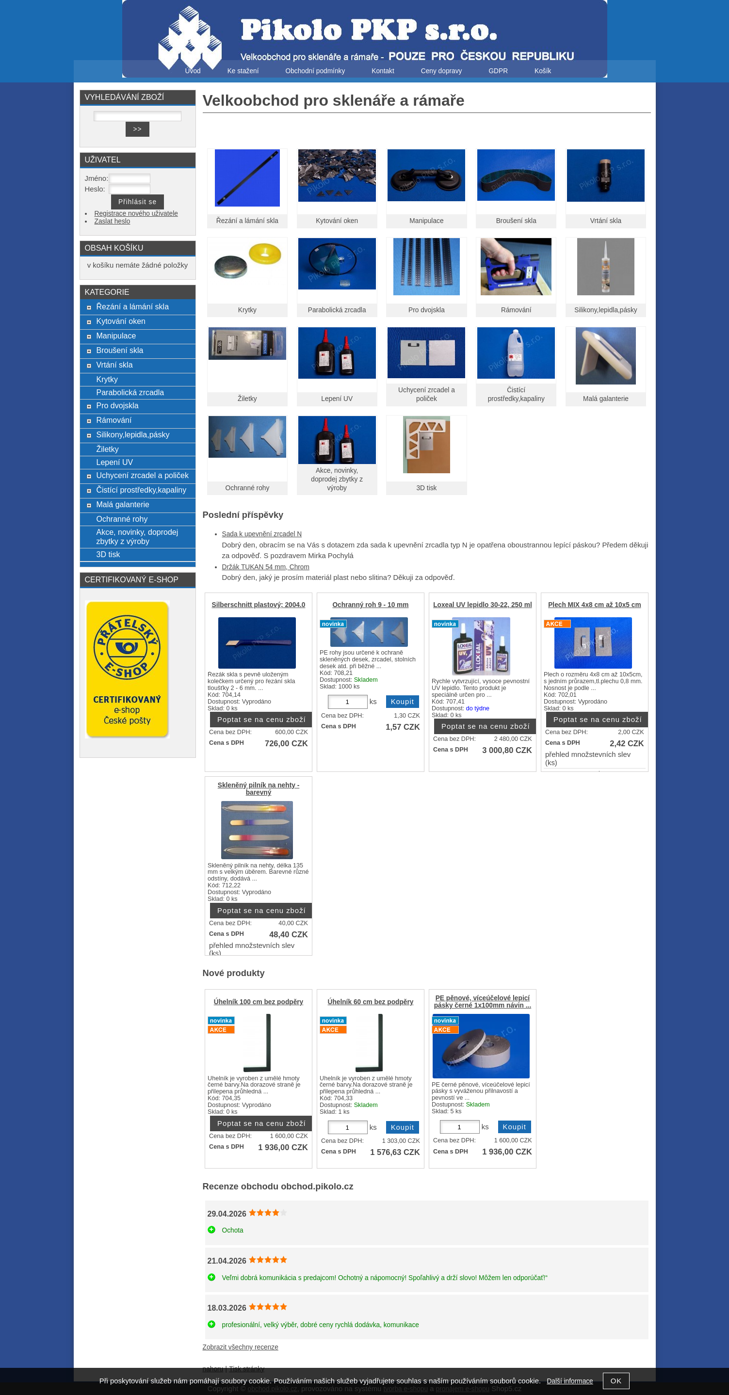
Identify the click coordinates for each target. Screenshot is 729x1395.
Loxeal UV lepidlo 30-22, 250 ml (482, 605)
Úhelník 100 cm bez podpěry (259, 1002)
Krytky (247, 310)
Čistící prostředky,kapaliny (141, 489)
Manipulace (426, 220)
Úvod (193, 71)
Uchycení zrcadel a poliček (142, 475)
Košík (543, 71)
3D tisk (426, 488)
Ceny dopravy (441, 71)
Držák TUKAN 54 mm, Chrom (265, 567)
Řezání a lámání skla (247, 220)
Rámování (516, 310)
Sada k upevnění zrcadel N (262, 534)
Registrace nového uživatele (136, 213)
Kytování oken (337, 220)
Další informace (570, 1381)
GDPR (498, 71)
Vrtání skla (605, 220)
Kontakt (383, 71)
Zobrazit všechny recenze (240, 1347)
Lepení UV (337, 398)
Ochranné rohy (248, 488)
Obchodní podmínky (315, 71)
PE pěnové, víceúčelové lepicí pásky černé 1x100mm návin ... (483, 1001)
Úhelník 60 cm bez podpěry (371, 1002)
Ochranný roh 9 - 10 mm (370, 605)
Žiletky (247, 398)
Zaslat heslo (112, 221)
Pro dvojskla (426, 310)
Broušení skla (516, 220)
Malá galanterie (606, 398)
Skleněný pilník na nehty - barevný (258, 789)
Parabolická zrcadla (337, 310)
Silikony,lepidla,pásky (605, 310)
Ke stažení (243, 71)
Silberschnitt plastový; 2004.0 (259, 605)
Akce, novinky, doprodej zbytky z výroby (337, 479)
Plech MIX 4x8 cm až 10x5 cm (594, 605)
